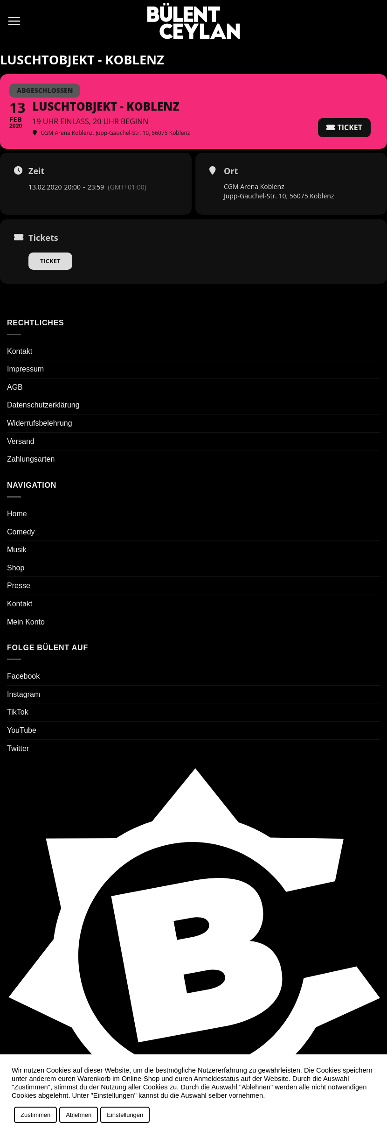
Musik (17, 550)
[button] (14, 21)
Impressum (25, 369)
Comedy (21, 532)
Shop (15, 568)
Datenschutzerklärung (43, 405)
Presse (18, 586)
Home (17, 514)
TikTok (17, 712)
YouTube (21, 730)
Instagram (23, 694)
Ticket (50, 261)
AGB (15, 387)
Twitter (18, 748)
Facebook (23, 676)
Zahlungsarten (31, 459)
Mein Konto (26, 622)
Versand (21, 441)
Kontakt (19, 351)
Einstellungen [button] (125, 1114)
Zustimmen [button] (35, 1114)
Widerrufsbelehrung (39, 423)
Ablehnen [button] (78, 1114)
